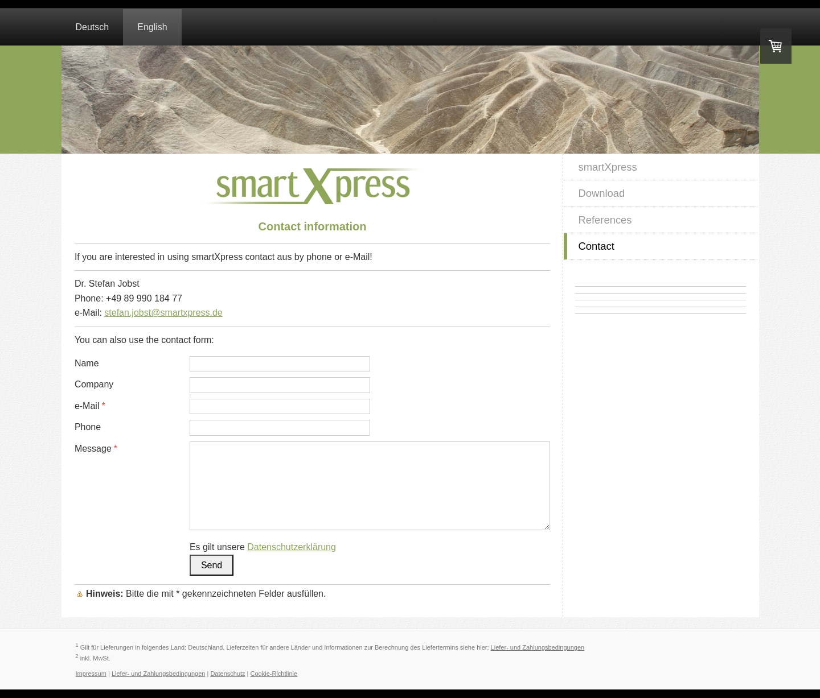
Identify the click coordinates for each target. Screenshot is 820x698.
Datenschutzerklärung (291, 547)
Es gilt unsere (263, 547)
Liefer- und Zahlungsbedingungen (538, 647)
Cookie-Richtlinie (274, 673)
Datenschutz (227, 673)
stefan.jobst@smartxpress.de (163, 312)
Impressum (91, 673)
